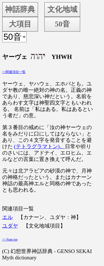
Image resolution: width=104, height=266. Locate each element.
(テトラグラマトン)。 (39, 146)
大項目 (20, 24)
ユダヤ (10, 226)
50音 (62, 24)
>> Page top (10, 239)
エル (7, 217)
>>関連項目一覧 (14, 72)
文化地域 (62, 9)
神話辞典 (20, 9)
